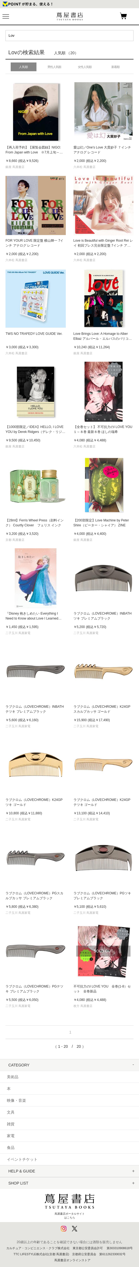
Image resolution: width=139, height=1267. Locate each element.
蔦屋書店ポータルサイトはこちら (69, 1204)
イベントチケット (22, 1159)
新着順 (115, 67)
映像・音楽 (16, 1100)
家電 (11, 1136)
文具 (11, 1112)
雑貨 (11, 1124)
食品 (11, 1147)
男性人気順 (54, 67)
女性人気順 (85, 67)
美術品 (12, 1077)
